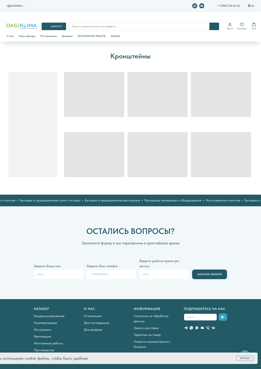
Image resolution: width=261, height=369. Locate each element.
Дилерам (67, 36)
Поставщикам (48, 36)
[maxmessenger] (194, 5)
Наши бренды (27, 36)
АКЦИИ (115, 36)
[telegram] (186, 328)
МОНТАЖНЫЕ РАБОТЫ (92, 36)
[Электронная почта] (201, 5)
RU (251, 5)
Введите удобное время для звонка (159, 263)
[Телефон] (208, 328)
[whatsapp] (191, 328)
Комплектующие (45, 323)
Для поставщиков (96, 323)
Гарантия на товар (147, 335)
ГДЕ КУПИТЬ (14, 5)
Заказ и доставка (146, 328)
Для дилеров (93, 330)
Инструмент (42, 330)
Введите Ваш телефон (102, 266)
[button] (230, 26)
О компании (93, 316)
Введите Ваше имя (47, 266)
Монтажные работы (48, 343)
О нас (10, 36)
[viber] (197, 328)
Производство (44, 350)
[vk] (213, 328)
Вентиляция (42, 336)
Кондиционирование (49, 316)
